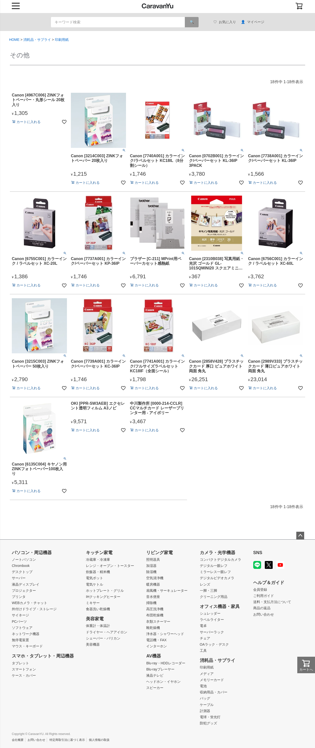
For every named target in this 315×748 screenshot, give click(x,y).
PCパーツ (19, 621)
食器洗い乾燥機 (98, 609)
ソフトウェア (22, 628)
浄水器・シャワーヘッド (165, 634)
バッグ (205, 698)
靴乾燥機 (153, 628)
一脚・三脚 (208, 590)
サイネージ (20, 615)
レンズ (205, 584)
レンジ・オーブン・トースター (110, 566)
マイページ (252, 22)
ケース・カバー (24, 675)
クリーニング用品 (213, 597)
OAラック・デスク (214, 644)
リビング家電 (159, 552)
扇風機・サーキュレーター (167, 590)
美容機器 (93, 644)
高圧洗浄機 (154, 609)
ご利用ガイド (263, 596)
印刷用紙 (62, 40)
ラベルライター (212, 620)
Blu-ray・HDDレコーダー (165, 663)
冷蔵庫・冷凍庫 (98, 559)
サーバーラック (212, 632)
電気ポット (94, 578)
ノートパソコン (24, 559)
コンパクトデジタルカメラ (220, 559)
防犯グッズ (208, 723)
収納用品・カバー (213, 692)
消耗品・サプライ (37, 40)
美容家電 (95, 618)
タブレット (20, 663)
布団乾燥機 (154, 615)
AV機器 (153, 656)
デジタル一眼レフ (213, 566)
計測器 (205, 711)
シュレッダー (210, 613)
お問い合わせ (263, 614)
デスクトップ (22, 572)
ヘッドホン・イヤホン (163, 682)
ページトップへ (300, 536)
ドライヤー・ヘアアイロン (106, 632)
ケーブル (207, 705)
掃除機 (151, 603)
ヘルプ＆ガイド (268, 582)
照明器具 (153, 559)
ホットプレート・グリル (105, 590)
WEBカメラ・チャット (29, 603)
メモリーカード (212, 680)
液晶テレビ (154, 675)
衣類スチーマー (158, 621)
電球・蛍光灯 (210, 717)
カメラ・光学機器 (217, 552)
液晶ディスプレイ (25, 584)
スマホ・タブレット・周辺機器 (43, 656)
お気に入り (224, 22)
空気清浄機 (154, 578)
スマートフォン (24, 669)
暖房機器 (153, 584)
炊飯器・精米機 (98, 572)
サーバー (19, 578)
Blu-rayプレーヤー (160, 669)
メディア (207, 674)
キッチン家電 (99, 552)
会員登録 (260, 590)
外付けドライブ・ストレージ (34, 609)
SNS (257, 552)
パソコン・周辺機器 (32, 552)
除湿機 (151, 572)
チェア (205, 638)
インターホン (156, 646)
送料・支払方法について (272, 602)
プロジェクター (24, 590)
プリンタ (19, 597)
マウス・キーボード (27, 646)
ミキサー (93, 603)
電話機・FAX (156, 640)
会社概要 (18, 740)
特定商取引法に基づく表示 (67, 740)
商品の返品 (261, 608)
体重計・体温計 (98, 626)
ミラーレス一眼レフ (215, 572)
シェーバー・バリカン (103, 638)
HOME (14, 40)
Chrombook (21, 566)
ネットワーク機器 (25, 634)
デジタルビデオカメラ (217, 578)
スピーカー (154, 688)
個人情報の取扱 (99, 740)
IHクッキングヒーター (103, 597)
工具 (203, 651)
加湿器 (151, 566)
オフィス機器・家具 (220, 606)
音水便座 (153, 597)
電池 (203, 686)
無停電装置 (20, 640)
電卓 (203, 626)
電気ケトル (94, 584)
